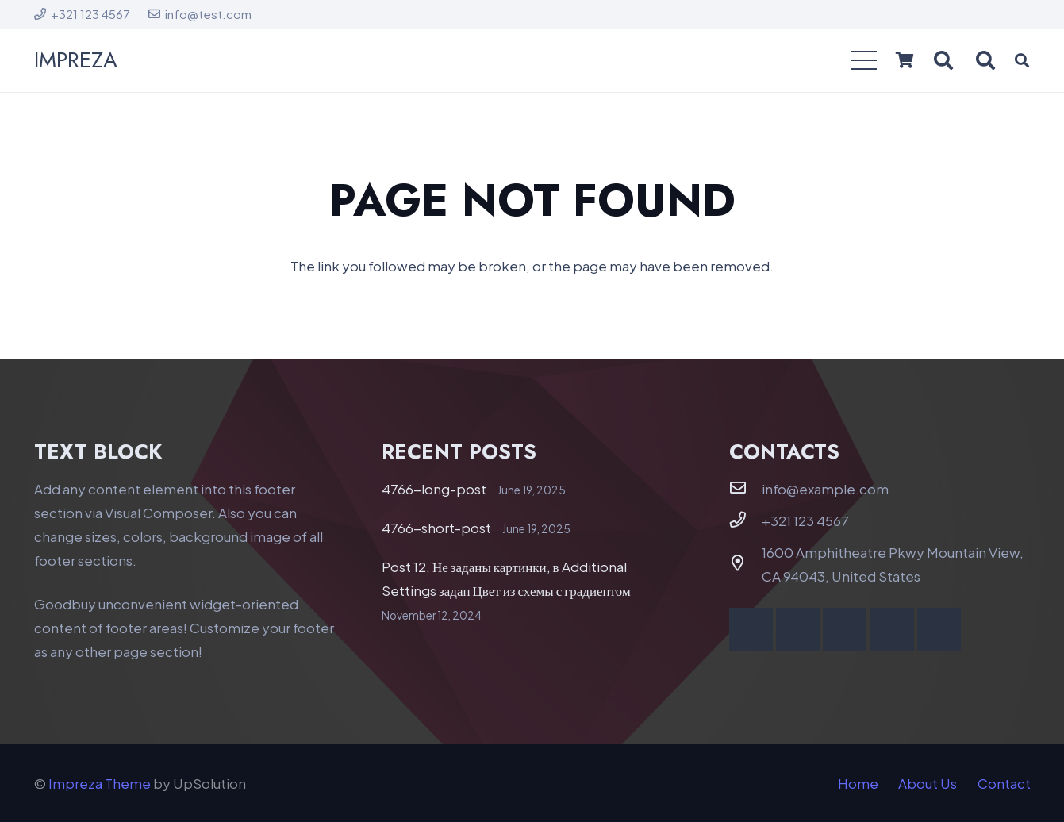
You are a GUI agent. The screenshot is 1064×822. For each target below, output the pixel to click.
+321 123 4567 (805, 520)
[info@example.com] (745, 488)
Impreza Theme (99, 783)
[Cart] (904, 60)
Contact (1004, 783)
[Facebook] (751, 629)
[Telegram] (939, 629)
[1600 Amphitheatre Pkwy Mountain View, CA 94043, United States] (745, 563)
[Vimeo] (844, 629)
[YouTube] (798, 629)
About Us (927, 783)
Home (858, 783)
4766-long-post (434, 488)
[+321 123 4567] (745, 520)
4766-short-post (436, 527)
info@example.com (825, 488)
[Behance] (892, 629)
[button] (863, 60)
